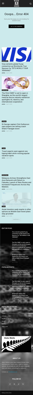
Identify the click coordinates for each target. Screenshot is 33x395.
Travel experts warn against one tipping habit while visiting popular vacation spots (16, 153)
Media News (5, 61)
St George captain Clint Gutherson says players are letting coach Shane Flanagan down (15, 126)
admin (3, 72)
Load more (16, 219)
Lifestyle (4, 121)
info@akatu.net (13, 372)
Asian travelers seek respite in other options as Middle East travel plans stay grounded (16, 211)
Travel (3, 148)
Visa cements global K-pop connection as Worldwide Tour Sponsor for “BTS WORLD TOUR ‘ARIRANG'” (15, 67)
